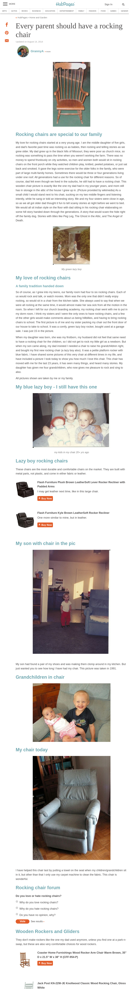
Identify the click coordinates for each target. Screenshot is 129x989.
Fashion (92, 11)
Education (50, 11)
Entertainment (67, 11)
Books (25, 11)
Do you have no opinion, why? (37, 915)
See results (37, 921)
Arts (4, 11)
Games (113, 11)
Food (103, 11)
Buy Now (45, 498)
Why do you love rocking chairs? (38, 902)
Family (81, 11)
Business (36, 11)
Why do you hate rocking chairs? (38, 908)
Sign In (108, 4)
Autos (14, 11)
